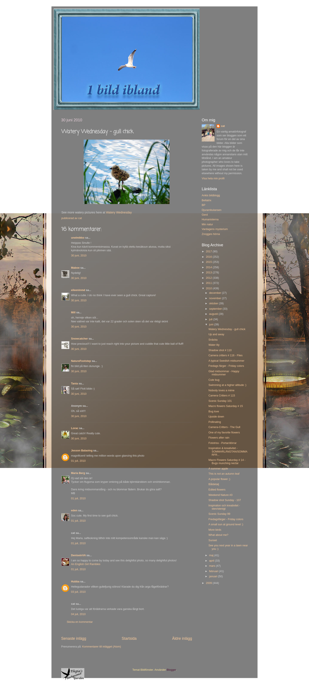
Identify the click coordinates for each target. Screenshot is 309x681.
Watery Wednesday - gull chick (226, 329)
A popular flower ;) (219, 479)
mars (212, 565)
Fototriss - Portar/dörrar (222, 443)
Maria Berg (78, 473)
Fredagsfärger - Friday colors (225, 519)
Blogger (171, 669)
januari (213, 576)
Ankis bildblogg (211, 195)
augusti (214, 313)
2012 (209, 277)
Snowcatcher (79, 338)
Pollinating (214, 422)
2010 (209, 288)
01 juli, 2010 (78, 460)
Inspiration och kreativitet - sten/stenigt (224, 507)
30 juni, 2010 (78, 255)
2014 (209, 267)
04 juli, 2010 (78, 614)
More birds (214, 529)
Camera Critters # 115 (221, 395)
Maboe (75, 267)
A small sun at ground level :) (225, 524)
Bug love (213, 411)
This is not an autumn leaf (223, 473)
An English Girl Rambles (85, 564)
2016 (209, 256)
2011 (209, 283)
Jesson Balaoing (81, 450)
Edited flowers (216, 489)
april (212, 560)
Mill (73, 312)
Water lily (213, 344)
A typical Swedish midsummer (226, 360)
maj (211, 555)
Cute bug (213, 379)
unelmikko (77, 237)
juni (211, 324)
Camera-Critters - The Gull (224, 427)
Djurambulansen (211, 210)
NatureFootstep (81, 361)
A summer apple (218, 468)
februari (214, 571)
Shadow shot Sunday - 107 (224, 500)
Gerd (205, 214)
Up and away (216, 334)
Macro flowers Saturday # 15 (225, 406)
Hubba (75, 581)
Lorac (74, 428)
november (215, 298)
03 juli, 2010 (78, 591)
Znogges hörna (211, 234)
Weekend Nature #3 (220, 495)
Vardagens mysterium (215, 229)
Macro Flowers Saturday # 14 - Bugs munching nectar (226, 462)
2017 (209, 251)
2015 (209, 262)
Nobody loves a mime (221, 390)
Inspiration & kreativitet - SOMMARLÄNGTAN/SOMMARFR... (227, 451)
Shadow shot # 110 (220, 350)
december (215, 292)
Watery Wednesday (119, 212)
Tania (74, 383)
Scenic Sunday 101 (220, 400)
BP (203, 205)
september (216, 308)
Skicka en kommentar (80, 621)
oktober (214, 303)
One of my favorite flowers (224, 432)
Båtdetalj (213, 484)
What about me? (218, 534)
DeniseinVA (78, 555)
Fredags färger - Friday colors (226, 365)
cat (223, 126)
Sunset (212, 540)
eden (74, 510)
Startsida (129, 638)
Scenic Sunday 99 (219, 513)
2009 (209, 583)
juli (211, 319)
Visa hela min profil (213, 178)
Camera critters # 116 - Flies (225, 355)
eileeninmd (78, 290)
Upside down (216, 416)
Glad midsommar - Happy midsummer (223, 373)
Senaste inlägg (73, 638)
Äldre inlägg (182, 638)
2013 (209, 272)
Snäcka (212, 339)
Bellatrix (206, 200)
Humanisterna (210, 219)
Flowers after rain (218, 437)
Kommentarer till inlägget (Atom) (101, 646)
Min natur (207, 224)
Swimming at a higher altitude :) (227, 385)
